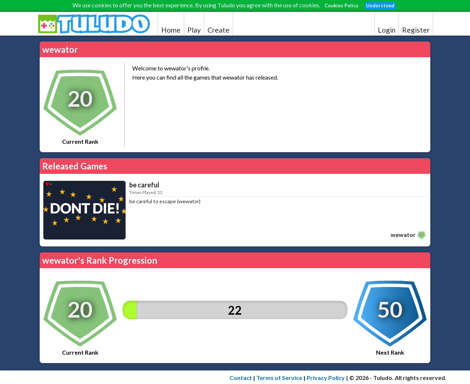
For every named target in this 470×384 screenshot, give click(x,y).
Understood (380, 5)
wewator (403, 234)
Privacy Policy (326, 377)
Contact (240, 377)
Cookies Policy (341, 5)
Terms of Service (279, 377)
